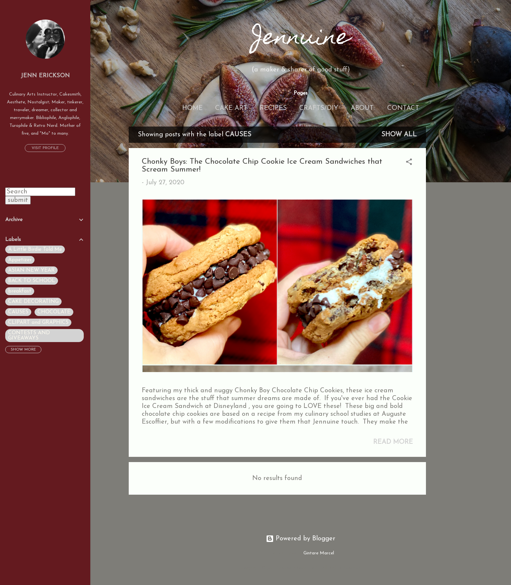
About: (363, 108)
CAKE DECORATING (33, 301)
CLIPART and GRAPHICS (38, 322)
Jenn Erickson (45, 76)
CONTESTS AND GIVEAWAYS (29, 335)
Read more (393, 442)
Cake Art (231, 108)
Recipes (273, 108)
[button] (409, 163)
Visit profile (45, 148)
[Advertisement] (452, 224)
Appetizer (20, 259)
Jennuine (301, 39)
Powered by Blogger (300, 538)
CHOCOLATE (53, 312)
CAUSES (18, 312)
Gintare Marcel (318, 553)
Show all (399, 134)
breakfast (19, 291)
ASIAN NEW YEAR (31, 270)
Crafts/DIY (318, 108)
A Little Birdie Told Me (35, 249)
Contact (403, 108)
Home (192, 108)
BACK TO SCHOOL (31, 280)
